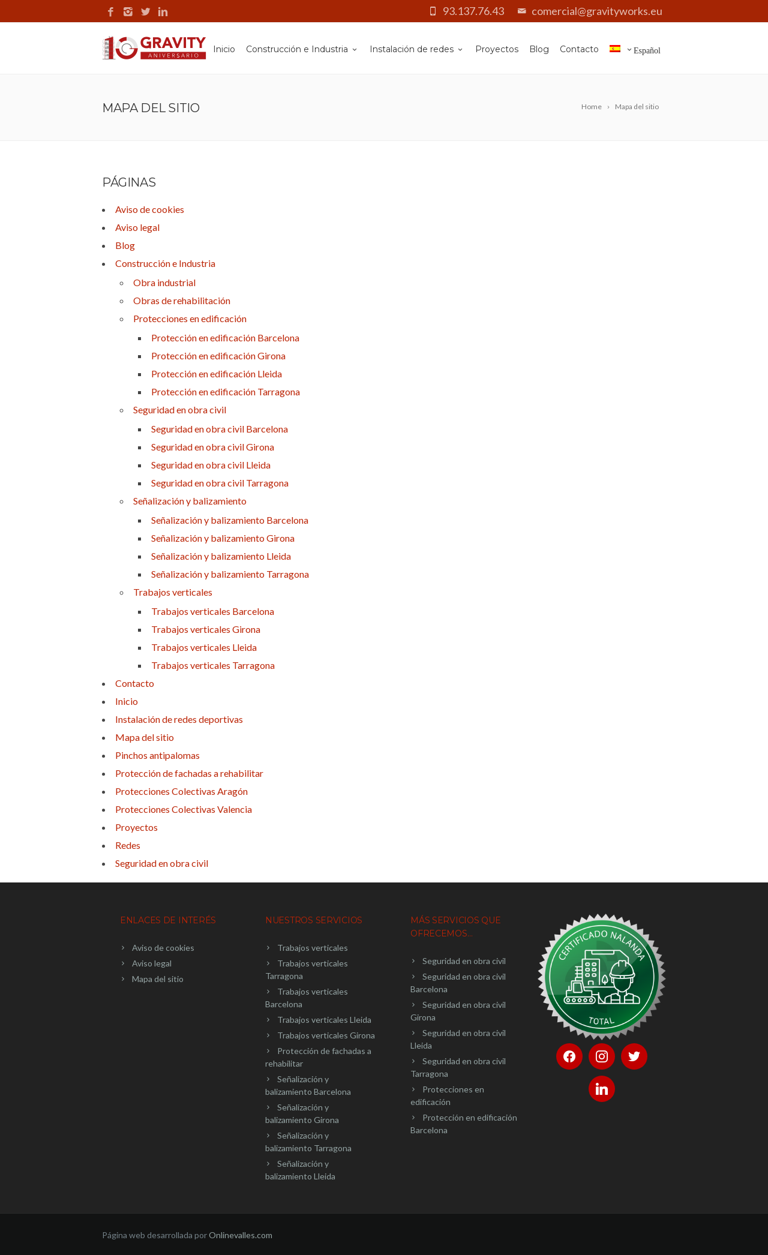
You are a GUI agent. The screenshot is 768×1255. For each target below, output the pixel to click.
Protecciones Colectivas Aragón (181, 791)
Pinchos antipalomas (157, 755)
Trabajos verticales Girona (205, 629)
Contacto (579, 49)
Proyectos (496, 49)
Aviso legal (137, 227)
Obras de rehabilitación (181, 300)
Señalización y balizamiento (190, 500)
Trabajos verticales (172, 592)
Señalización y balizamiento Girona (223, 538)
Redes (127, 845)
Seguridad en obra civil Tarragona (220, 482)
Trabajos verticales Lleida (204, 647)
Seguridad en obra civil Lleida (211, 464)
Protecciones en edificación (190, 318)
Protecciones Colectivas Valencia (183, 809)
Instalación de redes (417, 49)
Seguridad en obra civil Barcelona (219, 428)
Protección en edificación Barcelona (225, 337)
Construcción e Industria (302, 49)
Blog (539, 49)
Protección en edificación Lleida (216, 373)
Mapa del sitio (144, 737)
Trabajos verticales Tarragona (213, 665)
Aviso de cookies (149, 209)
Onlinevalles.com (240, 1235)
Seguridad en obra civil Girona (212, 446)
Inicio (224, 49)
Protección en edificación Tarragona (225, 391)
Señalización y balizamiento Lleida (221, 556)
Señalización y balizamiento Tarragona (230, 574)
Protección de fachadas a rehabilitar (189, 773)
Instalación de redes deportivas (179, 719)
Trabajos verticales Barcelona (212, 611)
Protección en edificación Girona (218, 355)
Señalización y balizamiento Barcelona (229, 520)
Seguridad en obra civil (179, 409)
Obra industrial (164, 282)
